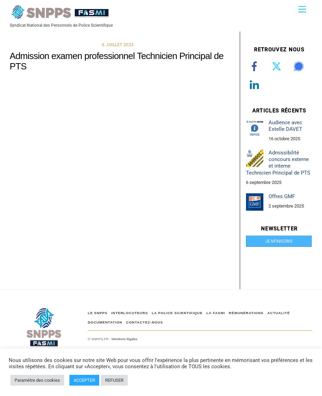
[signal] (300, 66)
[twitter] (277, 66)
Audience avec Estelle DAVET (285, 125)
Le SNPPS (98, 313)
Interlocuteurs (129, 313)
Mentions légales (124, 339)
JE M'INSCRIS (279, 241)
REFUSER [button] (114, 380)
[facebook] (255, 66)
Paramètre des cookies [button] (37, 380)
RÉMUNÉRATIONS (246, 313)
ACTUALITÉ (278, 313)
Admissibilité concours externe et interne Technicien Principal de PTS (278, 163)
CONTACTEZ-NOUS (144, 322)
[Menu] (302, 9)
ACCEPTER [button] (84, 380)
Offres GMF (282, 196)
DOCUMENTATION (105, 322)
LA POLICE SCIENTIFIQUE (177, 313)
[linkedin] (255, 85)
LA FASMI (215, 313)
